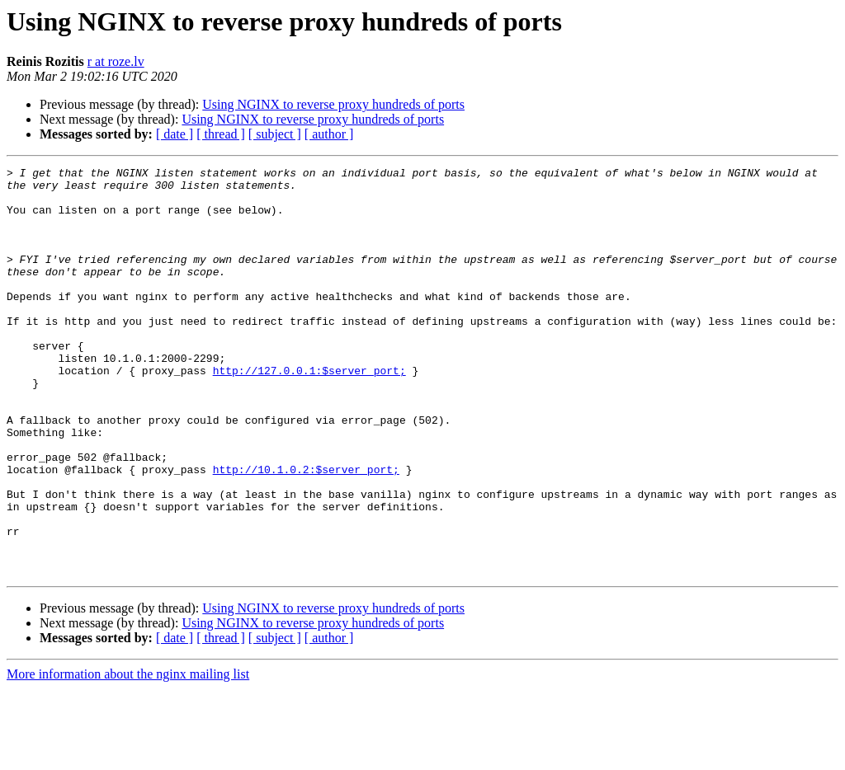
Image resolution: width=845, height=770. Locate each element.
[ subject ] (274, 134)
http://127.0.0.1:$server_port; (309, 412)
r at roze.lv (115, 61)
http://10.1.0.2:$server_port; (306, 531)
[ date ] (174, 134)
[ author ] (329, 134)
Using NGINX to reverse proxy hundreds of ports (333, 104)
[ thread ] (220, 134)
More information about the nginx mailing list (128, 756)
